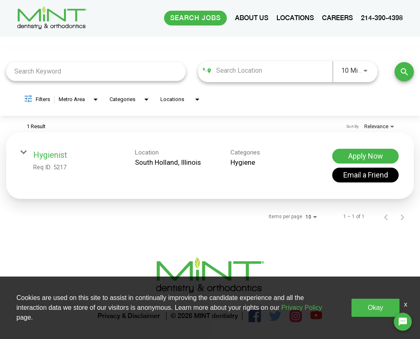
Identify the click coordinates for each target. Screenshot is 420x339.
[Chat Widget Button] (403, 322)
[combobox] (96, 71)
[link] (210, 165)
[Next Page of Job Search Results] (402, 216)
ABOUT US (251, 18)
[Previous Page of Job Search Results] (386, 216)
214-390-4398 (382, 18)
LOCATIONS (295, 18)
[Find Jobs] (404, 71)
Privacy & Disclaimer (129, 316)
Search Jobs (195, 18)
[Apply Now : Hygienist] (365, 156)
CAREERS (337, 18)
